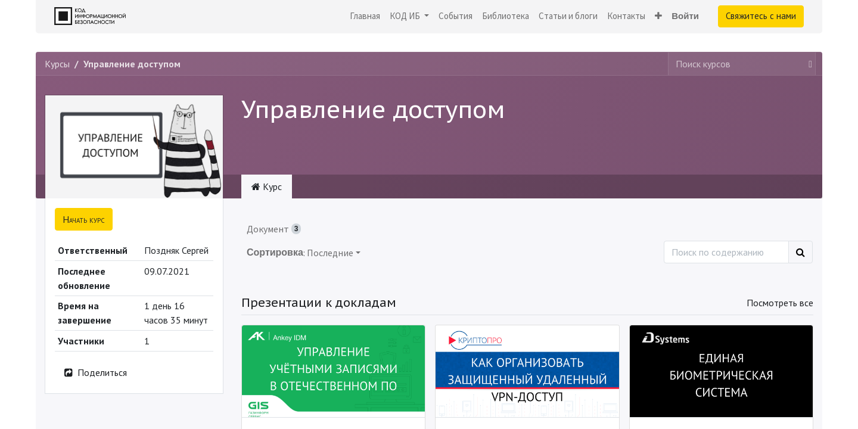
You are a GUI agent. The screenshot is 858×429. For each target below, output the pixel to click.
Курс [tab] (266, 186)
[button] (658, 16)
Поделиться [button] (95, 372)
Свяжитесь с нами (761, 15)
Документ (274, 229)
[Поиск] (800, 252)
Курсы (57, 64)
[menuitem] (365, 16)
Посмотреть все (780, 303)
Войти (685, 16)
